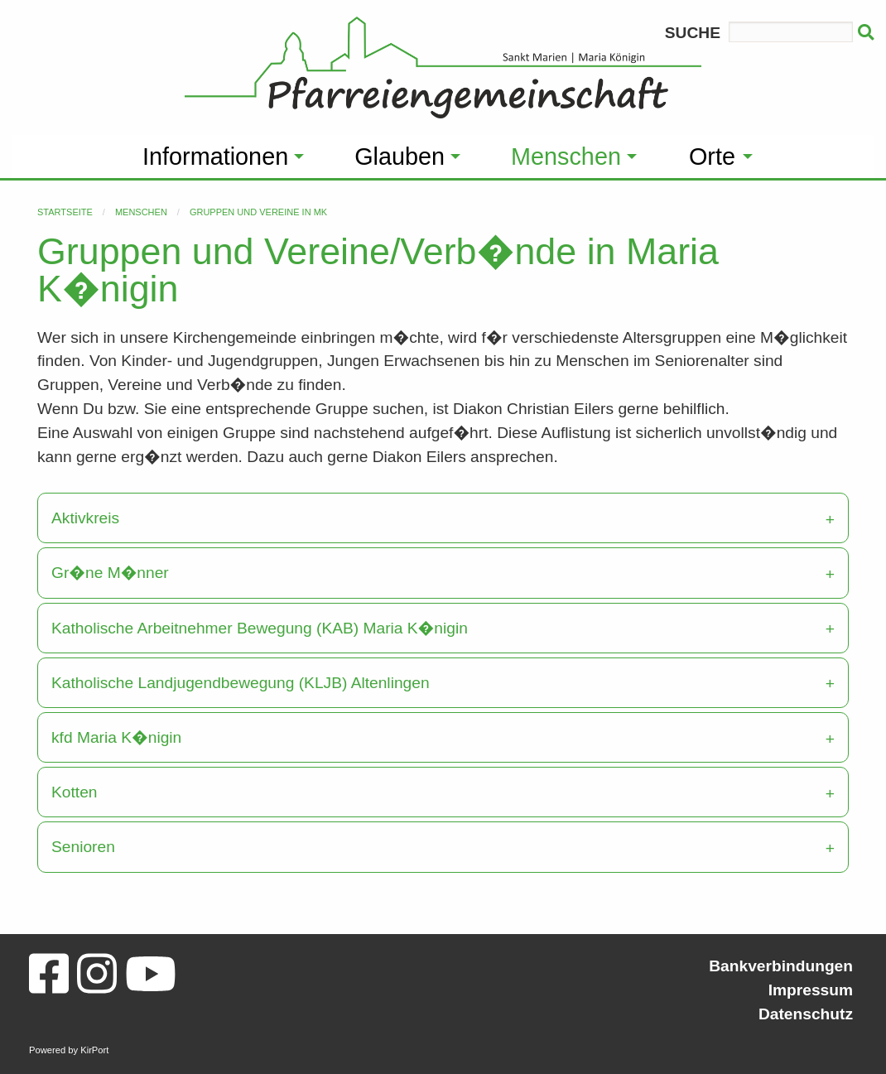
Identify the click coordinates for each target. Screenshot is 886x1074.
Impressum (810, 990)
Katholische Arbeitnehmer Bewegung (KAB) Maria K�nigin (259, 628)
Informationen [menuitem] (215, 156)
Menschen (141, 212)
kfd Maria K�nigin (116, 737)
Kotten (74, 792)
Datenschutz (805, 1014)
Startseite (65, 212)
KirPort (94, 1050)
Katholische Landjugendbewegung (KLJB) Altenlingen (240, 682)
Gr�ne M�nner (110, 572)
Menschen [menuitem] (566, 156)
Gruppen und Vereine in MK (258, 212)
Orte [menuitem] (712, 156)
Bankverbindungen (781, 966)
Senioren (83, 846)
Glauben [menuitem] (399, 156)
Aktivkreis (85, 518)
